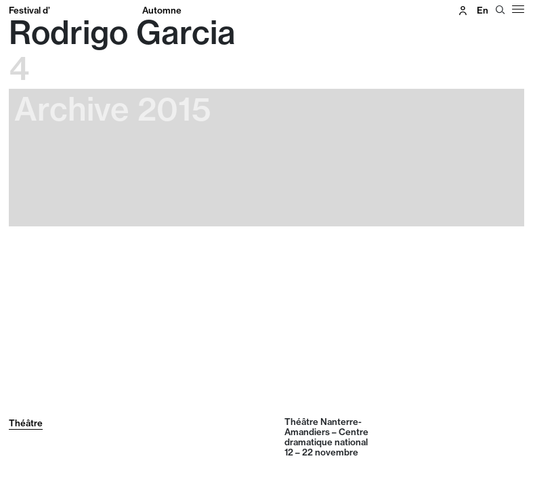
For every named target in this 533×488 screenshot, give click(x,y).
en (482, 10)
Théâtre (26, 423)
